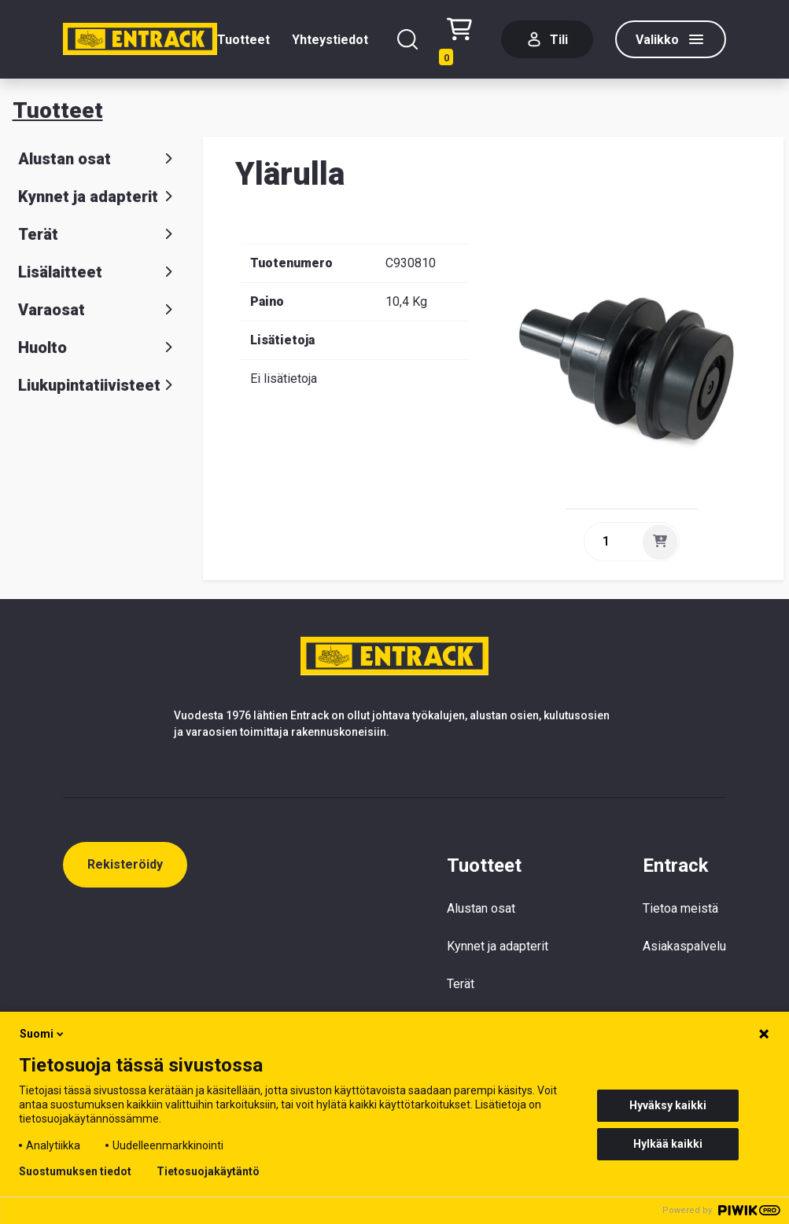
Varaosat (98, 309)
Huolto (98, 347)
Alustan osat (98, 158)
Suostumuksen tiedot (75, 1171)
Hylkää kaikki (667, 1144)
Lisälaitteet (98, 272)
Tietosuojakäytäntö (208, 1171)
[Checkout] (463, 40)
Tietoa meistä (680, 908)
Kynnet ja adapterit (98, 196)
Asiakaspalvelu (684, 946)
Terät (98, 234)
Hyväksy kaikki (667, 1105)
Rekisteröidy (125, 864)
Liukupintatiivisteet (98, 385)
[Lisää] (660, 541)
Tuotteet (243, 39)
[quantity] (612, 542)
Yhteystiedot (330, 39)
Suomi (43, 1033)
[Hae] (407, 39)
